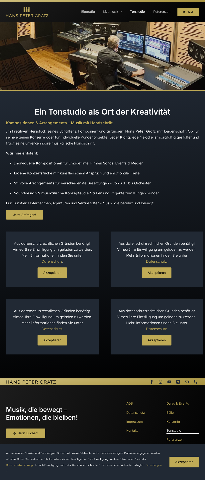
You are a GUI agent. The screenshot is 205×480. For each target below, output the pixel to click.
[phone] (195, 381)
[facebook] (151, 381)
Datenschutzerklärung (19, 465)
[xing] (178, 381)
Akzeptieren (52, 273)
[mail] (186, 381)
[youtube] (169, 381)
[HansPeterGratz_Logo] (27, 8)
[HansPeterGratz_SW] (31, 382)
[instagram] (160, 381)
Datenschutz (52, 261)
